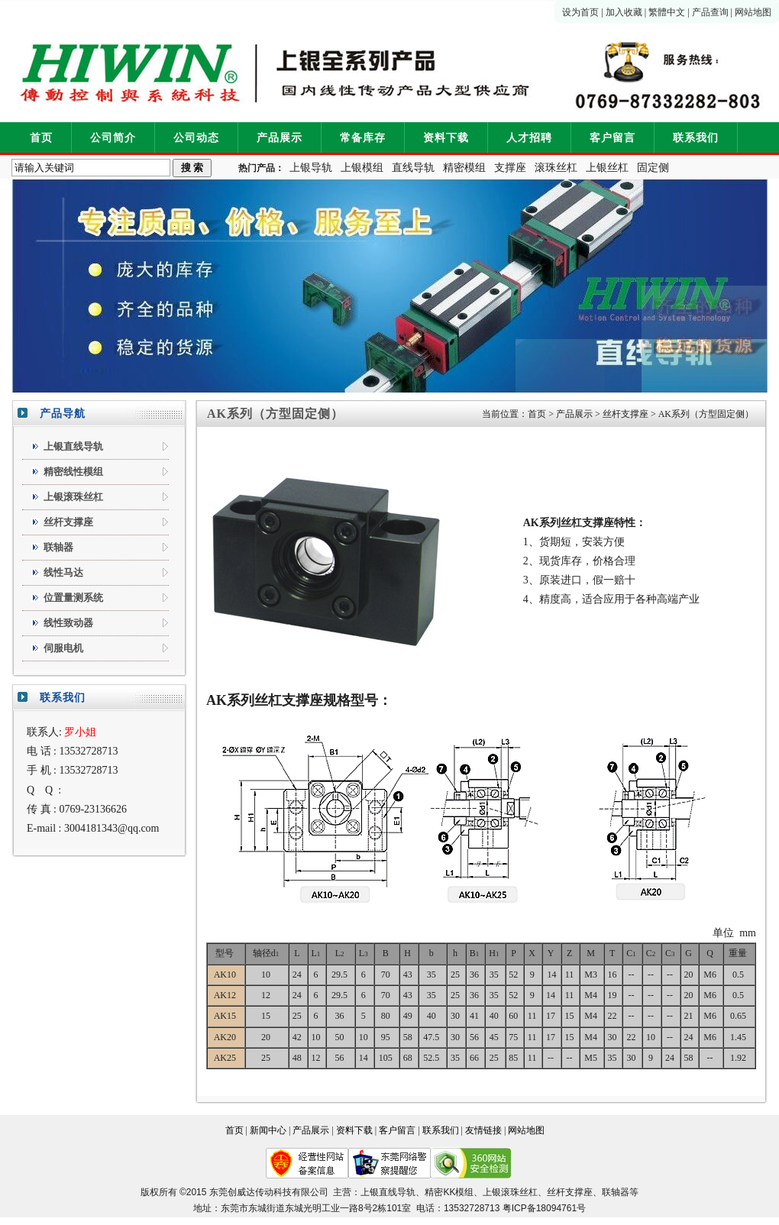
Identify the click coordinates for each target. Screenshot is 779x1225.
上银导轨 (310, 167)
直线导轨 (413, 167)
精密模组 (464, 167)
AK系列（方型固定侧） (706, 414)
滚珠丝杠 (556, 167)
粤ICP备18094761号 (544, 1208)
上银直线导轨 (387, 1192)
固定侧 (653, 167)
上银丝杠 (607, 167)
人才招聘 (529, 138)
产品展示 (279, 138)
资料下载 (446, 138)
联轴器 (615, 1192)
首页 (41, 138)
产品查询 (710, 12)
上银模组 (362, 167)
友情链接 (483, 1130)
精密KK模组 (449, 1192)
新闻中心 (268, 1130)
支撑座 (510, 167)
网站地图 (753, 12)
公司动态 (196, 138)
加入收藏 (624, 12)
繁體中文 (666, 12)
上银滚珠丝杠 (510, 1192)
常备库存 (363, 138)
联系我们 (696, 138)
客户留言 (612, 138)
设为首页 (580, 12)
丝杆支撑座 (625, 414)
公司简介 (113, 138)
